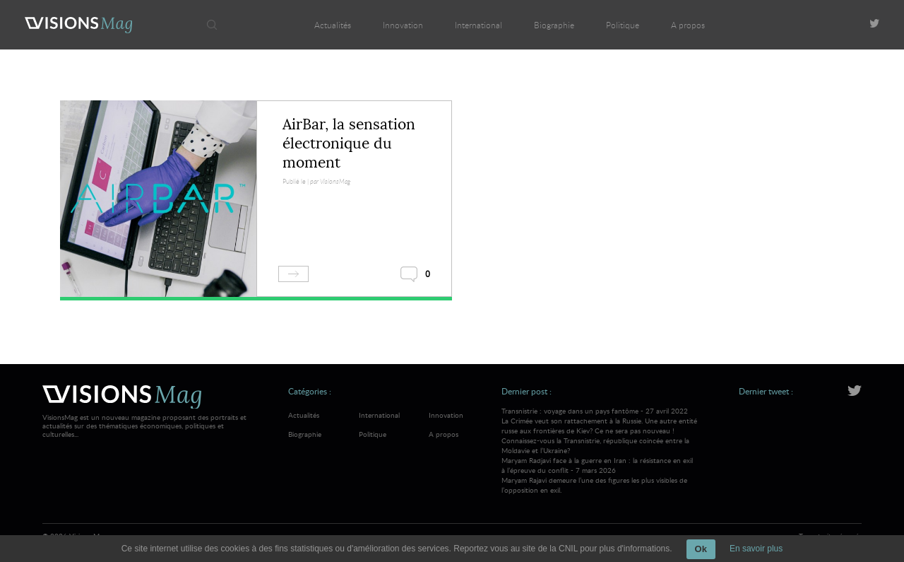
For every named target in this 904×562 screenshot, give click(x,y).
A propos (688, 24)
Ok (701, 549)
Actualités (332, 24)
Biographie (554, 24)
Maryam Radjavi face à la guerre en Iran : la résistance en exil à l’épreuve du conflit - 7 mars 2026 (599, 475)
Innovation (403, 24)
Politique (622, 24)
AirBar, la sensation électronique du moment (348, 143)
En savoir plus (756, 549)
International (478, 24)
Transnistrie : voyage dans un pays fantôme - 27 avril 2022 (599, 430)
